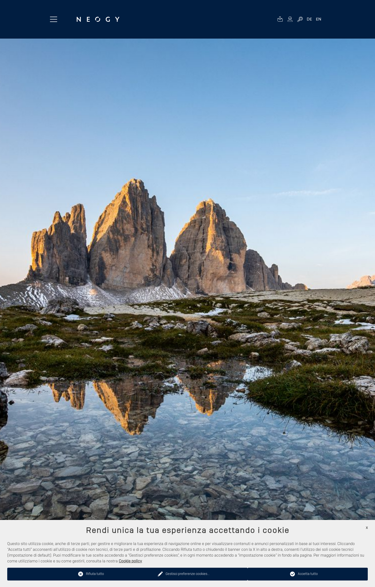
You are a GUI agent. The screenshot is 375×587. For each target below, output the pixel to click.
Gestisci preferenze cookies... (187, 574)
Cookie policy (130, 561)
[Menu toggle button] (53, 19)
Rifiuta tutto (95, 574)
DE (309, 19)
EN (318, 19)
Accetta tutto (308, 574)
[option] (187, 313)
